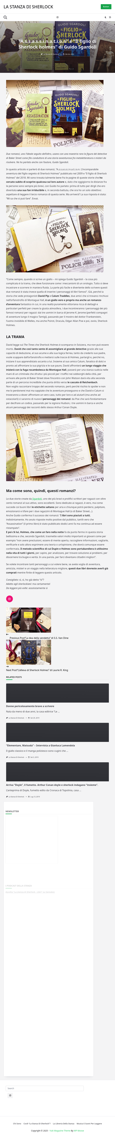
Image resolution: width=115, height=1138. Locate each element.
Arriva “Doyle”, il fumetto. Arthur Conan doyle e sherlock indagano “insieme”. (52, 785)
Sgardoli (37, 498)
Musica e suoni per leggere (89, 1123)
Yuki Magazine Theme (60, 1130)
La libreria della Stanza (63, 1123)
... (59, 711)
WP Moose (79, 1130)
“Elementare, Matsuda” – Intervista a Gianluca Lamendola (40, 745)
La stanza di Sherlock (28, 7)
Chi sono (17, 1123)
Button (106, 6)
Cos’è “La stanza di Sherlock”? (37, 1123)
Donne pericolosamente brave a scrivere (30, 706)
